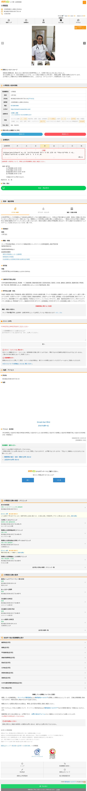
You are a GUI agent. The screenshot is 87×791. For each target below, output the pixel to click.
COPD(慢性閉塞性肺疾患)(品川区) (11, 683)
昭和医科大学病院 (8, 257)
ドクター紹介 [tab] (15, 212)
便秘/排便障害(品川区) (8, 657)
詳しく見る (59, 312)
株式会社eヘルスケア (41, 697)
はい (28, 480)
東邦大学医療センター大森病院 (12, 254)
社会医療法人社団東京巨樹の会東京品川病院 (16, 259)
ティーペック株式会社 (24, 697)
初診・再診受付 (43, 188)
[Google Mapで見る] (43, 422)
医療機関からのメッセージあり (81, 27)
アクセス (78, 22)
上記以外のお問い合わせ (11, 459)
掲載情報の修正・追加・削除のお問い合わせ (17, 457)
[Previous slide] (2, 43)
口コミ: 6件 (4, 550)
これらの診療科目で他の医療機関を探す (21, 115)
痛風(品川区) (5, 647)
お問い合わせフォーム (38, 714)
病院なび (5, 2)
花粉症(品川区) (5, 678)
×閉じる (80, 157)
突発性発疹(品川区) (7, 673)
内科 (17, 113)
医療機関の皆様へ (64, 766)
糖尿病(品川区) (5, 642)
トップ (22, 766)
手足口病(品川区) (6, 688)
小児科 (13, 113)
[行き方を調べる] (43, 425)
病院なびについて (64, 772)
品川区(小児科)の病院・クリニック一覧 (43, 567)
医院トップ (9, 22)
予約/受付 (44, 786)
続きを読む (74, 516)
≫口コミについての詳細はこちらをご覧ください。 (17, 363)
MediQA (22, 772)
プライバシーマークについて (37, 756)
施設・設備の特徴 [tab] (72, 212)
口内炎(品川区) (5, 667)
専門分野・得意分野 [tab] (43, 212)
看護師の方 (65, 134)
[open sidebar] (84, 2)
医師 (43, 22)
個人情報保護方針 (64, 776)
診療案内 (26, 22)
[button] (33, 63)
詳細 (58, 789)
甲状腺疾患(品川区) (7, 652)
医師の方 (21, 134)
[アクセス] (31, 98)
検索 (84, 782)
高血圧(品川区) (5, 662)
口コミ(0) (60, 22)
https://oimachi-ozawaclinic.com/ (20, 109)
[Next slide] (84, 43)
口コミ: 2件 (4, 514)
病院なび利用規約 (22, 776)
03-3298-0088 (15, 105)
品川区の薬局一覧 (44, 630)
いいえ (59, 480)
